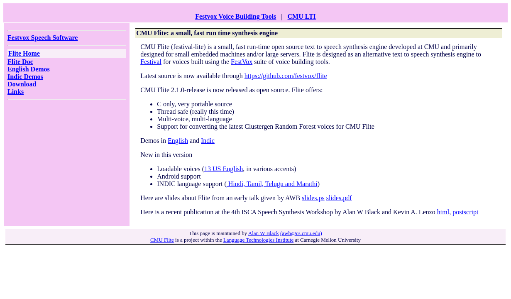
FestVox (241, 61)
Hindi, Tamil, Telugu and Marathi (272, 183)
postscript (465, 212)
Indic (208, 140)
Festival (150, 61)
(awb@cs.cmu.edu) (301, 233)
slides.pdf (339, 197)
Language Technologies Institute (258, 240)
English (178, 140)
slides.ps (313, 197)
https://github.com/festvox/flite (285, 75)
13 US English (223, 168)
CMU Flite (162, 240)
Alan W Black (263, 233)
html (443, 212)
